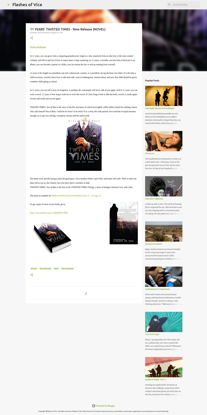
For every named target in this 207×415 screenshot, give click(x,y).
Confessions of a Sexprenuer (157, 289)
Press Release (38, 47)
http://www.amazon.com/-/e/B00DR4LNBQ (49, 213)
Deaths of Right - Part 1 (155, 379)
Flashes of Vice (27, 4)
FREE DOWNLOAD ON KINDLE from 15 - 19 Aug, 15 (76, 196)
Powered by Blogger (103, 406)
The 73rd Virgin (152, 334)
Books (34, 269)
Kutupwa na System (153, 244)
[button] (31, 38)
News (56, 269)
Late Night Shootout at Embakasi (159, 108)
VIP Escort (149, 153)
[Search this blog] (186, 4)
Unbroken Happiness (154, 199)
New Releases (45, 269)
